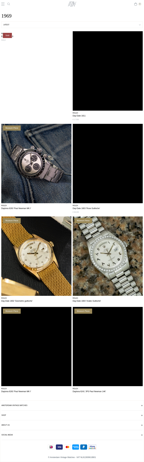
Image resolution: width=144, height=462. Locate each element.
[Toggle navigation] (2, 4)
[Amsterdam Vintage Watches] (72, 4)
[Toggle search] (8, 4)
